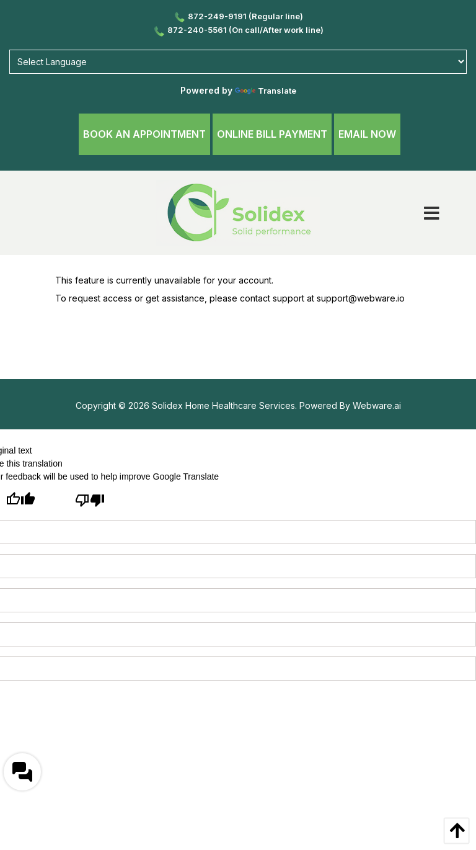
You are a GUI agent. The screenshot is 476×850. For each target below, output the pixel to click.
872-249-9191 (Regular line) (238, 16)
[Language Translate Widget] (238, 62)
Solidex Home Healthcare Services (223, 405)
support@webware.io (361, 298)
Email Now (367, 134)
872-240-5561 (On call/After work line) (238, 30)
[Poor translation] (90, 502)
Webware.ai (377, 405)
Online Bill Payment (272, 134)
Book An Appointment (144, 134)
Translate (265, 91)
